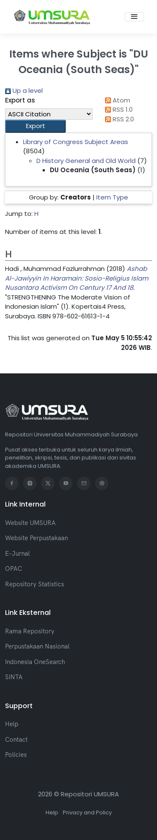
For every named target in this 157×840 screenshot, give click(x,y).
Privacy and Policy (87, 812)
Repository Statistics (34, 584)
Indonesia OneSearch (35, 662)
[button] (35, 126)
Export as (20, 100)
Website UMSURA (30, 523)
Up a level (24, 90)
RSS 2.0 (118, 119)
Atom (116, 100)
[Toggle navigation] (134, 16)
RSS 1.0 (117, 109)
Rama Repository (29, 631)
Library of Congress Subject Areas (75, 141)
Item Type (112, 197)
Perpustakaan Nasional (37, 646)
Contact (16, 739)
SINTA (14, 677)
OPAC (13, 568)
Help (11, 724)
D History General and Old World (86, 160)
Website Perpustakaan (36, 538)
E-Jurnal (17, 553)
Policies (16, 755)
